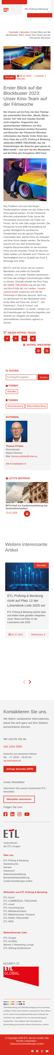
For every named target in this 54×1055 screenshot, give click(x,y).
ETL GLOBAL (10, 941)
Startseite (13, 32)
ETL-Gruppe (9, 938)
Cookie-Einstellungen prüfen (17, 881)
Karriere (7, 867)
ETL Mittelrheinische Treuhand (19, 914)
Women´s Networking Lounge (18, 945)
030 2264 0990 (12, 746)
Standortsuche (10, 864)
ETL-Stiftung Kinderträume (17, 948)
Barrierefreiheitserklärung (16, 877)
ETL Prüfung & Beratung (16, 860)
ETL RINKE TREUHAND (16, 918)
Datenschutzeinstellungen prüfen (27, 1044)
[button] (24, 687)
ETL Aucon (9, 897)
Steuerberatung (15, 406)
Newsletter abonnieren (19, 799)
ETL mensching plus (13, 908)
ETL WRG (8, 921)
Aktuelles (25, 32)
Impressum (9, 871)
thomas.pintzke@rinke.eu (24, 456)
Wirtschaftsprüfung (36, 406)
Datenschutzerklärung (14, 874)
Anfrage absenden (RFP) (19, 769)
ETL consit (8, 904)
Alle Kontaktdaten (16, 464)
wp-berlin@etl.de (12, 760)
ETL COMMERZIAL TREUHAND (20, 901)
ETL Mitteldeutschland (14, 911)
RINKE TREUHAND (17, 285)
